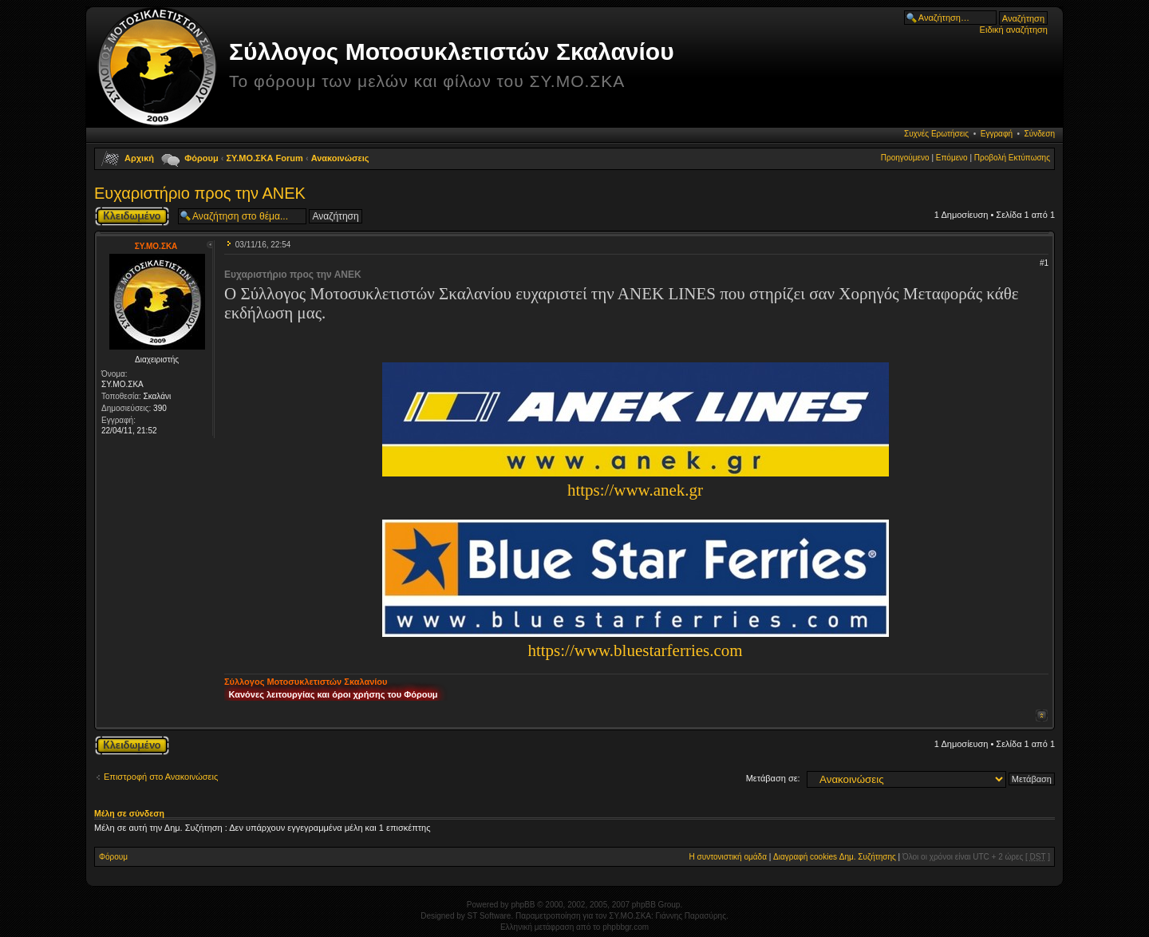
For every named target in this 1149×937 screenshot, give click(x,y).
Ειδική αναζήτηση (1014, 29)
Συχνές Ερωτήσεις (936, 133)
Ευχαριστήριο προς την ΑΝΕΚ (200, 193)
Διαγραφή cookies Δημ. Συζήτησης (834, 856)
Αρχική (139, 158)
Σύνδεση (1040, 133)
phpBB (523, 904)
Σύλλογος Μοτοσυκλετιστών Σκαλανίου (451, 51)
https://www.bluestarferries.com (634, 650)
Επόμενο (952, 157)
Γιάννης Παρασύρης (691, 915)
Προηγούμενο (905, 157)
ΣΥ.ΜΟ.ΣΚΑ (156, 246)
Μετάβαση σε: (773, 778)
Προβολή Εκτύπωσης (1012, 157)
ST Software (489, 915)
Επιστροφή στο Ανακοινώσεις (161, 776)
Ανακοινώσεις (340, 158)
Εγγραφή (997, 133)
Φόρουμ (201, 158)
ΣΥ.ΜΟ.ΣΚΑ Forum (265, 158)
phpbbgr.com (625, 927)
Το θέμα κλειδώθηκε (132, 216)
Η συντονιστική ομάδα (728, 856)
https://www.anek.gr (635, 490)
